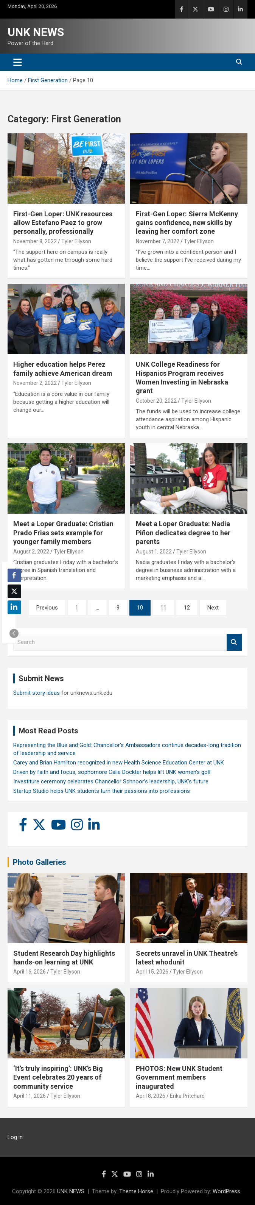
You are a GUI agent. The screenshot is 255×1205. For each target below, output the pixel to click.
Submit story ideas (36, 692)
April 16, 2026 (29, 972)
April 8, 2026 (150, 1096)
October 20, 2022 (156, 401)
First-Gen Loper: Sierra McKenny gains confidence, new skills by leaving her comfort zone (187, 223)
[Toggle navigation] (18, 62)
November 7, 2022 (157, 241)
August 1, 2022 (154, 552)
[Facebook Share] (14, 575)
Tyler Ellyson (76, 241)
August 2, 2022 (31, 552)
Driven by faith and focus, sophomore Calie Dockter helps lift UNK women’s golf (112, 772)
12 (187, 607)
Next (213, 607)
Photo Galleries (39, 862)
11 (163, 607)
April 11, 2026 (29, 1096)
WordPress (226, 1191)
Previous (47, 607)
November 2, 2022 (35, 383)
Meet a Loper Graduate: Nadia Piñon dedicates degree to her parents (183, 532)
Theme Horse (136, 1191)
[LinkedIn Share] (14, 607)
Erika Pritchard (187, 1096)
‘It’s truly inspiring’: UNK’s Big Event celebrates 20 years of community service (58, 1077)
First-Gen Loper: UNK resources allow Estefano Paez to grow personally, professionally (62, 223)
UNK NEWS (36, 32)
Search (234, 642)
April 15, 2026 (152, 972)
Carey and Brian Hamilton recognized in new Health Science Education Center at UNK (118, 762)
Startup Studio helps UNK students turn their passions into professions (101, 791)
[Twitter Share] (14, 591)
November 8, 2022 (35, 241)
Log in (15, 1137)
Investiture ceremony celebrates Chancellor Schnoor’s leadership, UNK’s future (110, 781)
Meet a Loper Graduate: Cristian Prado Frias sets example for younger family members (63, 532)
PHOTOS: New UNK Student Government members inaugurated (179, 1077)
